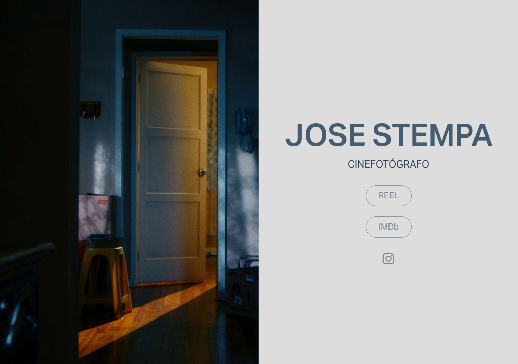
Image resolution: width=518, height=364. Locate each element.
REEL (389, 195)
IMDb (389, 226)
